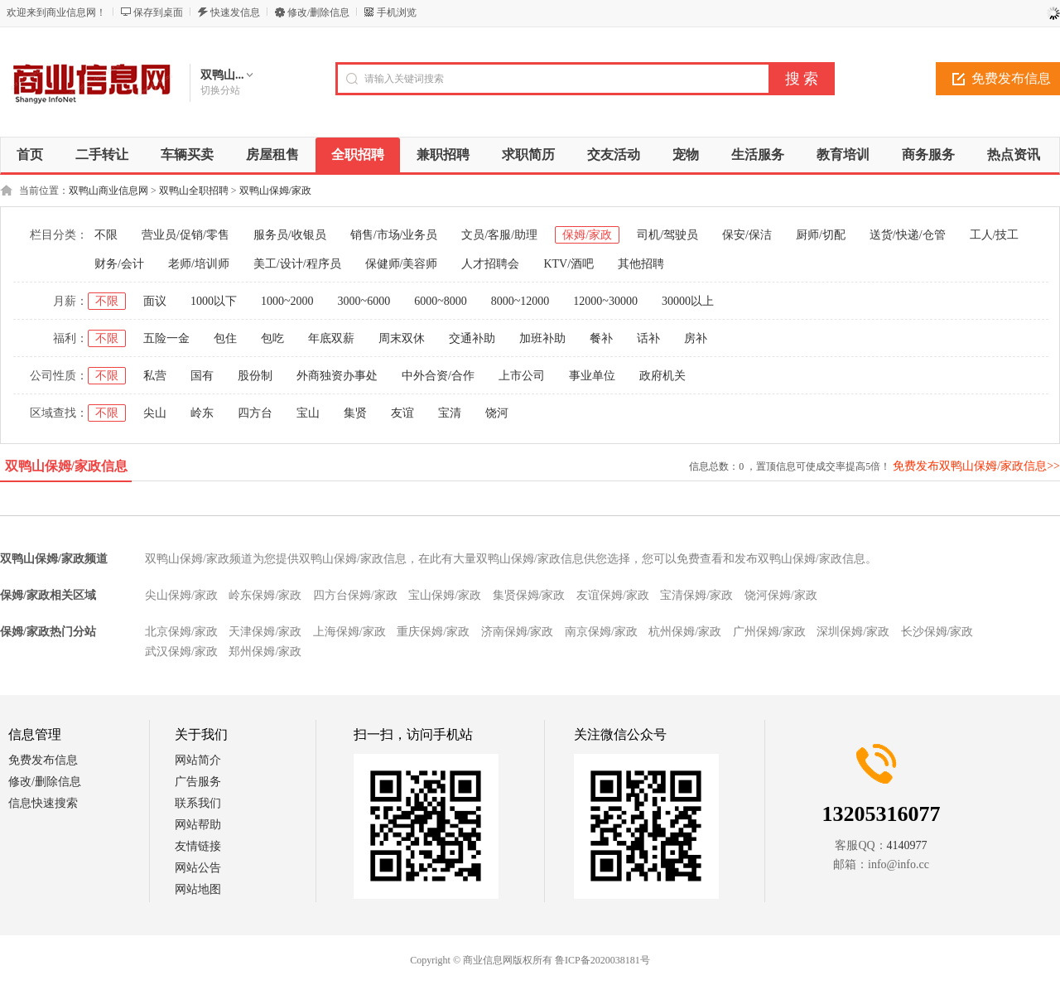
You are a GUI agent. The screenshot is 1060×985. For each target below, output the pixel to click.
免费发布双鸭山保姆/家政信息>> (976, 466)
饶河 (496, 413)
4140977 (907, 845)
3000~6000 (364, 301)
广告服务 (198, 781)
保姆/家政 (587, 235)
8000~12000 (520, 301)
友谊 (402, 413)
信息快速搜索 (43, 803)
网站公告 (198, 868)
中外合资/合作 (438, 375)
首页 (30, 154)
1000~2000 (287, 301)
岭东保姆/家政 (265, 595)
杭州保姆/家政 (684, 631)
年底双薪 (331, 338)
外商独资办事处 (337, 375)
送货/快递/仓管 (908, 235)
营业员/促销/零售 (185, 235)
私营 (154, 375)
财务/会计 (119, 264)
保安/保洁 (747, 235)
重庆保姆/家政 (433, 631)
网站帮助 (198, 824)
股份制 (255, 375)
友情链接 (198, 846)
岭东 (202, 413)
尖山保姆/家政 (181, 595)
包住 (225, 338)
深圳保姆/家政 (853, 631)
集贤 (355, 413)
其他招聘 (641, 264)
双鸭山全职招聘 (194, 190)
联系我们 (198, 803)
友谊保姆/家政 (612, 595)
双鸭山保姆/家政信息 (66, 466)
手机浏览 (397, 12)
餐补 (601, 338)
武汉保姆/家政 (181, 651)
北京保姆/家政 (181, 631)
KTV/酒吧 (568, 264)
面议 (154, 301)
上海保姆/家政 (349, 631)
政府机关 (662, 375)
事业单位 (592, 375)
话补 (648, 338)
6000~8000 (440, 301)
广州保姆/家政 (769, 631)
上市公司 (522, 375)
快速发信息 (235, 12)
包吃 (272, 338)
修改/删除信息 (318, 12)
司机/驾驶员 (667, 235)
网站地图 (198, 889)
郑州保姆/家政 (265, 651)
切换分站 (220, 90)
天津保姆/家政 (265, 631)
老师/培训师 (198, 264)
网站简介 (198, 760)
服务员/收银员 (289, 235)
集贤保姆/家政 (529, 595)
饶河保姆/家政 (780, 595)
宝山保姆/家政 (444, 595)
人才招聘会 (490, 264)
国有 (202, 375)
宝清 (449, 413)
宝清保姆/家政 (696, 595)
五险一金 (166, 338)
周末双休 (401, 338)
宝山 (308, 413)
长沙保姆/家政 (937, 631)
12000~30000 (605, 301)
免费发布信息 (43, 760)
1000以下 (213, 301)
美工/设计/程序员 (297, 264)
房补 (695, 338)
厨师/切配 (821, 235)
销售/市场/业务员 (394, 235)
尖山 (154, 413)
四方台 (255, 413)
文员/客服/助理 (499, 235)
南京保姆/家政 (601, 631)
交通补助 (472, 338)
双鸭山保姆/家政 (275, 190)
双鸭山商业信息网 (108, 190)
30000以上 (688, 301)
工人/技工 (994, 235)
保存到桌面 (158, 12)
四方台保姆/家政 (355, 595)
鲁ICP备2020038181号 (602, 960)
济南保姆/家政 (517, 631)
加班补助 (542, 338)
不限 (106, 235)
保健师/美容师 (401, 264)
